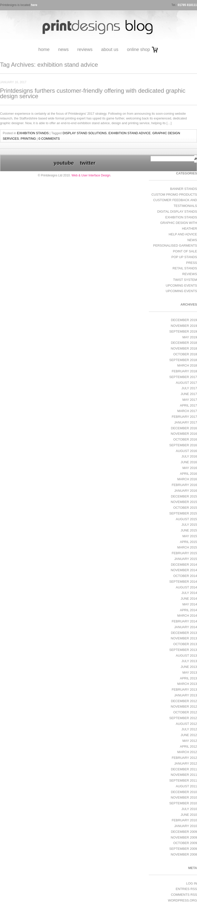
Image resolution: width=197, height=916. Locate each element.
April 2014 (188, 610)
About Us (109, 49)
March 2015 (187, 547)
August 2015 (186, 519)
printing (28, 138)
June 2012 (189, 735)
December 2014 (184, 564)
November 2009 (184, 837)
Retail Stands (185, 268)
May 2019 (189, 337)
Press (191, 263)
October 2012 (185, 712)
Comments (184, 895)
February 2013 (184, 689)
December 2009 (184, 832)
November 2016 (184, 434)
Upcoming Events (181, 285)
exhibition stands (33, 133)
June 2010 (189, 815)
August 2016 (186, 451)
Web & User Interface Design (90, 175)
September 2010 (183, 803)
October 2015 (185, 507)
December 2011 (184, 769)
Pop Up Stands (184, 257)
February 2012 (184, 758)
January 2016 (185, 490)
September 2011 (183, 780)
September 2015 (183, 513)
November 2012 (184, 706)
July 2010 (189, 809)
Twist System (185, 280)
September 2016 (183, 445)
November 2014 (184, 570)
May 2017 (189, 400)
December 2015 (184, 496)
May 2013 (189, 672)
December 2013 (184, 633)
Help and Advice (183, 234)
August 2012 (186, 724)
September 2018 (183, 360)
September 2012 (183, 718)
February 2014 (184, 621)
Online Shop (138, 49)
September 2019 (183, 331)
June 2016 (189, 462)
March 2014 (187, 615)
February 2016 (184, 485)
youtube (64, 163)
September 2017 (183, 377)
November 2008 (184, 854)
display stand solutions (85, 133)
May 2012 (189, 741)
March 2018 (187, 365)
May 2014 (189, 604)
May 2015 (189, 536)
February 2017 (184, 417)
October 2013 (185, 644)
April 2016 (188, 473)
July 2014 (189, 593)
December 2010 (184, 792)
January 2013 (185, 695)
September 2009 (183, 849)
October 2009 (185, 843)
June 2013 (189, 667)
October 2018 (185, 354)
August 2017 (186, 383)
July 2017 (189, 388)
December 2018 (184, 343)
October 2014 (185, 576)
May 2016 (189, 468)
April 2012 (188, 746)
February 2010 (184, 820)
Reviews (84, 49)
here (34, 5)
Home (43, 49)
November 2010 (184, 797)
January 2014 (185, 627)
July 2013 (189, 661)
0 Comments (49, 138)
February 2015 (184, 553)
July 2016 (189, 456)
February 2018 (184, 371)
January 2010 (185, 826)
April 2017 (188, 405)
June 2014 (189, 598)
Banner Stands (183, 189)
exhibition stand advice (129, 133)
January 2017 (185, 422)
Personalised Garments (175, 245)
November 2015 (184, 502)
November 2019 (184, 326)
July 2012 (189, 729)
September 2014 (183, 581)
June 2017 (189, 394)
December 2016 (184, 428)
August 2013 (186, 655)
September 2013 (183, 650)
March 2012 (187, 752)
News (63, 49)
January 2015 (185, 559)
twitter (87, 163)
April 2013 (188, 678)
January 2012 (185, 763)
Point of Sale (185, 251)
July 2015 (189, 524)
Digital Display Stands (177, 211)
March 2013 (187, 684)
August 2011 (186, 786)
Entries (186, 889)
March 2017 (187, 411)
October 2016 (185, 439)
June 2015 (189, 530)
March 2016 (187, 479)
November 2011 (184, 775)
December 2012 (184, 701)
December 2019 (184, 320)
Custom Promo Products (174, 194)
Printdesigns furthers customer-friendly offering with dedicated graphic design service (93, 93)
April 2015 (188, 542)
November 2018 (184, 348)
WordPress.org (182, 900)
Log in (191, 883)
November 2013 (184, 638)
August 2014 (186, 587)
